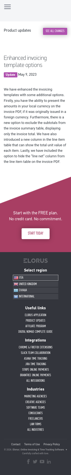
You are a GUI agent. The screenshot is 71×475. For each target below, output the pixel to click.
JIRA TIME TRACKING (35, 364)
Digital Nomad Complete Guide (35, 332)
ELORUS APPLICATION (35, 315)
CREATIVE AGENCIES (35, 402)
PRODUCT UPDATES (35, 320)
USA (18, 278)
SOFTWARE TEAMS (35, 407)
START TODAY (35, 233)
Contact (15, 444)
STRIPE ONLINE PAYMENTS (35, 369)
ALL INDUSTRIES (35, 430)
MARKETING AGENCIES (35, 396)
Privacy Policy (52, 444)
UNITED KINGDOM (25, 284)
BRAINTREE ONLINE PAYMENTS (35, 375)
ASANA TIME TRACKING (35, 358)
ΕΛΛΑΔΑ (20, 290)
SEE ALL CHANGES (55, 31)
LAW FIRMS (35, 424)
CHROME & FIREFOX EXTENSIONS (35, 347)
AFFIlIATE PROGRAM (35, 326)
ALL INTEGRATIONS (35, 381)
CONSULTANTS (35, 413)
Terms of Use (32, 444)
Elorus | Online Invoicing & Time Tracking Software (38, 449)
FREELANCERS (35, 418)
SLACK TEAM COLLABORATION (35, 353)
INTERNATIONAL (24, 296)
